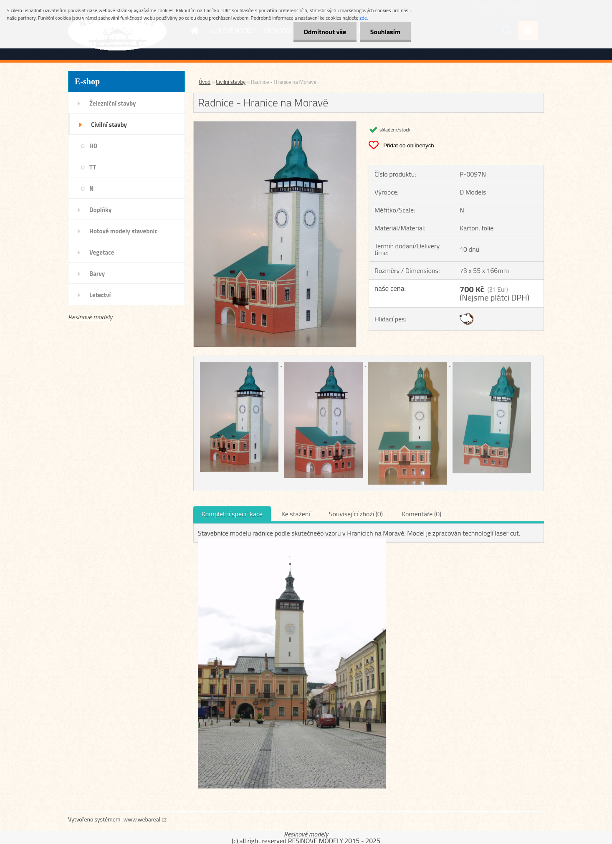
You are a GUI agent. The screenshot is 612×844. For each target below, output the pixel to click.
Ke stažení (295, 514)
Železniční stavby (112, 103)
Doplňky (100, 210)
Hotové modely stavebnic (123, 231)
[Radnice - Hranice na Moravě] (275, 125)
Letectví (100, 295)
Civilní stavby (109, 124)
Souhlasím (385, 32)
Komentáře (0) (421, 514)
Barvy (97, 273)
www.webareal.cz (145, 819)
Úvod (204, 82)
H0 (93, 146)
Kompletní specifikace (232, 514)
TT (92, 167)
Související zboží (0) (356, 514)
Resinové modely (90, 317)
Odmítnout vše (324, 32)
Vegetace (101, 252)
